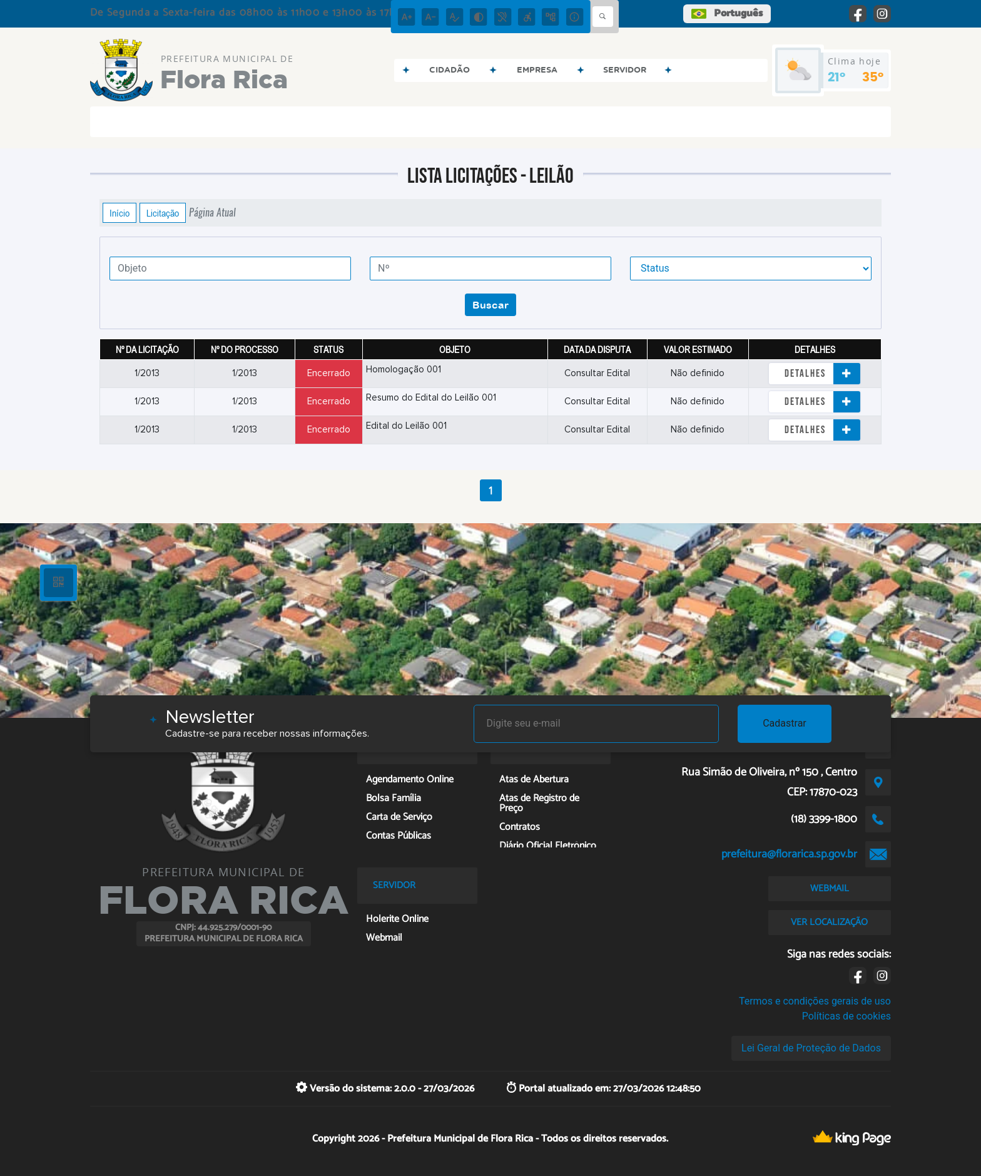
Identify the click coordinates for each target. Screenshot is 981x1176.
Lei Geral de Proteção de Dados (811, 1048)
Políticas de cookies (846, 1016)
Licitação (162, 213)
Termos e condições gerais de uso (815, 1001)
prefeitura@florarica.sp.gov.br (789, 854)
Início (119, 213)
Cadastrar (784, 723)
